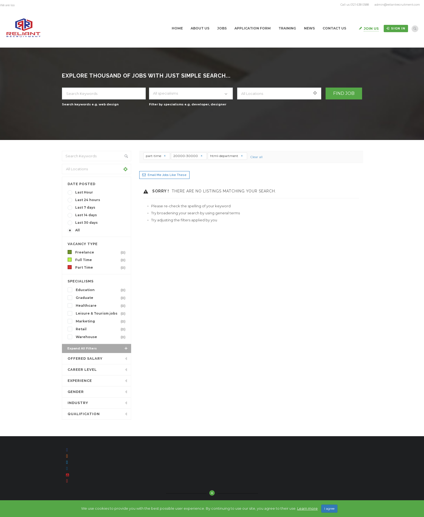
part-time (156, 156)
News (309, 28)
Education (102, 290)
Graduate (102, 298)
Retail (102, 329)
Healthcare (102, 305)
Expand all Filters (97, 348)
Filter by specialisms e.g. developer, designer (187, 104)
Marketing (102, 321)
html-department (226, 156)
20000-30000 (188, 156)
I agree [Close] (329, 510)
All (77, 230)
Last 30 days (86, 223)
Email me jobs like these (167, 175)
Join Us (371, 28)
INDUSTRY (78, 403)
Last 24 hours (87, 200)
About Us (200, 28)
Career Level (82, 370)
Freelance (101, 252)
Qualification (84, 414)
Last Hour (84, 192)
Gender (76, 392)
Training (287, 28)
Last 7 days (85, 207)
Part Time (101, 267)
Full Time (101, 260)
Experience (80, 381)
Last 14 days (86, 215)
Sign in (395, 28)
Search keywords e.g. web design (90, 104)
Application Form (252, 28)
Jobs (222, 28)
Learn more (307, 509)
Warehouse (102, 337)
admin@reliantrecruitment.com (397, 4)
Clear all (256, 157)
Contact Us (334, 28)
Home (177, 28)
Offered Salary (85, 358)
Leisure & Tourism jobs (102, 313)
